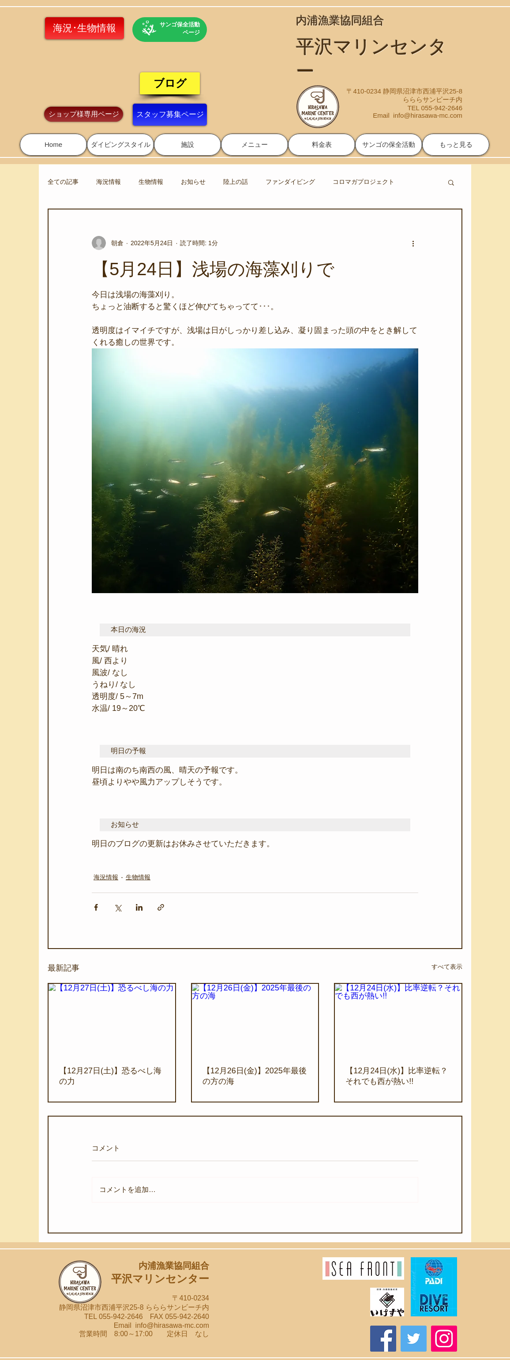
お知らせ (193, 181)
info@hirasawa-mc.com (427, 115)
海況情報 (108, 181)
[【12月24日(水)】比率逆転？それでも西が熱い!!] (398, 1019)
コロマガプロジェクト (363, 181)
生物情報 (151, 181)
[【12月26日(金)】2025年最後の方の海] (255, 1019)
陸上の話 (235, 181)
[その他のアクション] (413, 243)
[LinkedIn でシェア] (139, 907)
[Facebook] (383, 1339)
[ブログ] (170, 83)
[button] (120, 145)
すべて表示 (446, 966)
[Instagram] (444, 1339)
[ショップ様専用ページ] (83, 114)
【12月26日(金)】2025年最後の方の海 (254, 1076)
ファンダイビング (290, 181)
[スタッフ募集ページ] (170, 115)
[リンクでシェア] (161, 907)
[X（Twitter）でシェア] (117, 907)
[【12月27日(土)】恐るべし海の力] (112, 1019)
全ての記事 (63, 181)
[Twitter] (414, 1339)
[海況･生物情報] (84, 28)
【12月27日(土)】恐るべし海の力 (110, 1076)
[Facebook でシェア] (96, 907)
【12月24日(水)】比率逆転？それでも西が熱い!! (396, 1076)
